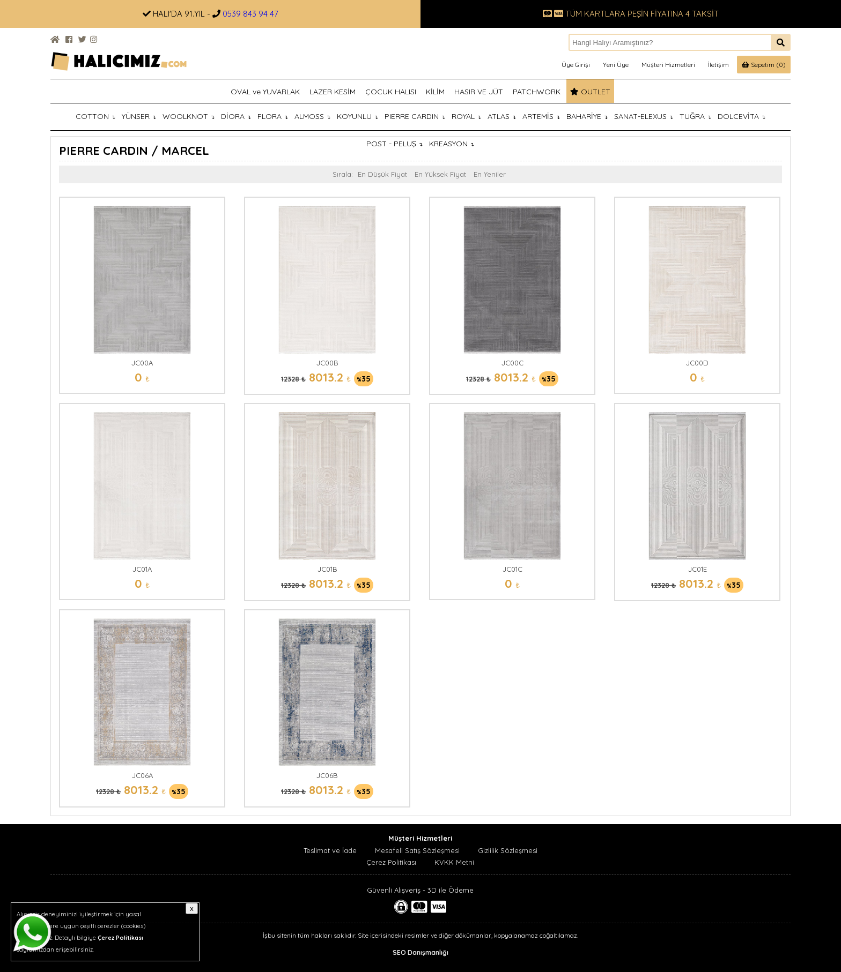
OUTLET (590, 91)
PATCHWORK (536, 91)
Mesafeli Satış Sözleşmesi (417, 850)
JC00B (327, 362)
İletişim (718, 65)
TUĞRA (695, 116)
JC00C (512, 362)
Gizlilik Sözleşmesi (507, 850)
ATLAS (502, 116)
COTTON (95, 116)
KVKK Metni (454, 862)
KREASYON (451, 143)
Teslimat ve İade (330, 850)
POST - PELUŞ (394, 143)
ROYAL (466, 116)
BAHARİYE (587, 116)
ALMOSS (312, 116)
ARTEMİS (541, 116)
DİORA (236, 116)
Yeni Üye (616, 65)
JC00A (142, 362)
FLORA (272, 116)
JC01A (142, 569)
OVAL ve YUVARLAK (265, 91)
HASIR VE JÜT (478, 91)
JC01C (512, 569)
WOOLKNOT (189, 116)
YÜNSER (139, 116)
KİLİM (435, 91)
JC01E (697, 569)
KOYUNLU (357, 116)
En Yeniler (490, 174)
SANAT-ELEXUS (643, 116)
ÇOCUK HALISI (390, 91)
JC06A (142, 775)
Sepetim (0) (764, 65)
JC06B (327, 775)
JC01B (327, 569)
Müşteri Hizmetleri (668, 65)
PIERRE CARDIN (415, 116)
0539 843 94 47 (250, 14)
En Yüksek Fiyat (440, 174)
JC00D (697, 362)
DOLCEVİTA (741, 116)
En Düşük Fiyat (382, 174)
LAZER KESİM (332, 91)
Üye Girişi (576, 65)
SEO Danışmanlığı (420, 952)
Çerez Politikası (391, 862)
